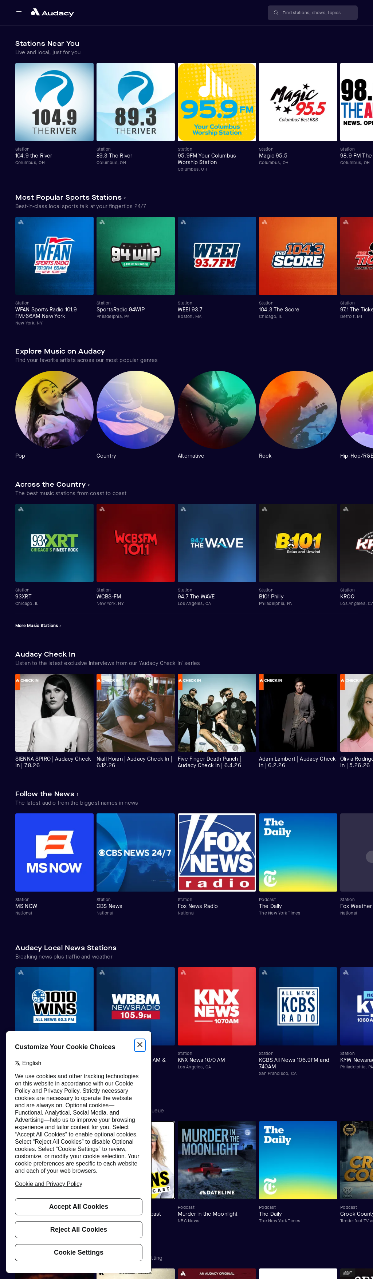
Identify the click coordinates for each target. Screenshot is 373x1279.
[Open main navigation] (19, 12)
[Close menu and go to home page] (52, 12)
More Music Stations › (38, 626)
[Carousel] (186, 117)
